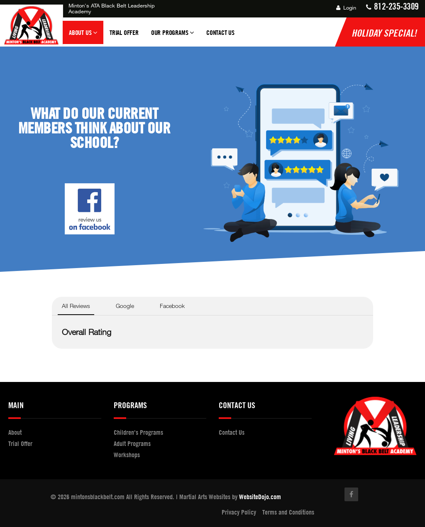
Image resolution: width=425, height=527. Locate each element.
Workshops (127, 455)
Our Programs (172, 36)
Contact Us (220, 32)
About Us (83, 36)
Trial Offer (124, 32)
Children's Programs (138, 432)
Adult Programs (132, 443)
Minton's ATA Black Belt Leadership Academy (111, 8)
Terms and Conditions (288, 512)
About (15, 432)
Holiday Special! (384, 33)
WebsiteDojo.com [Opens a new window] (260, 497)
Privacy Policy (239, 512)
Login (346, 7)
